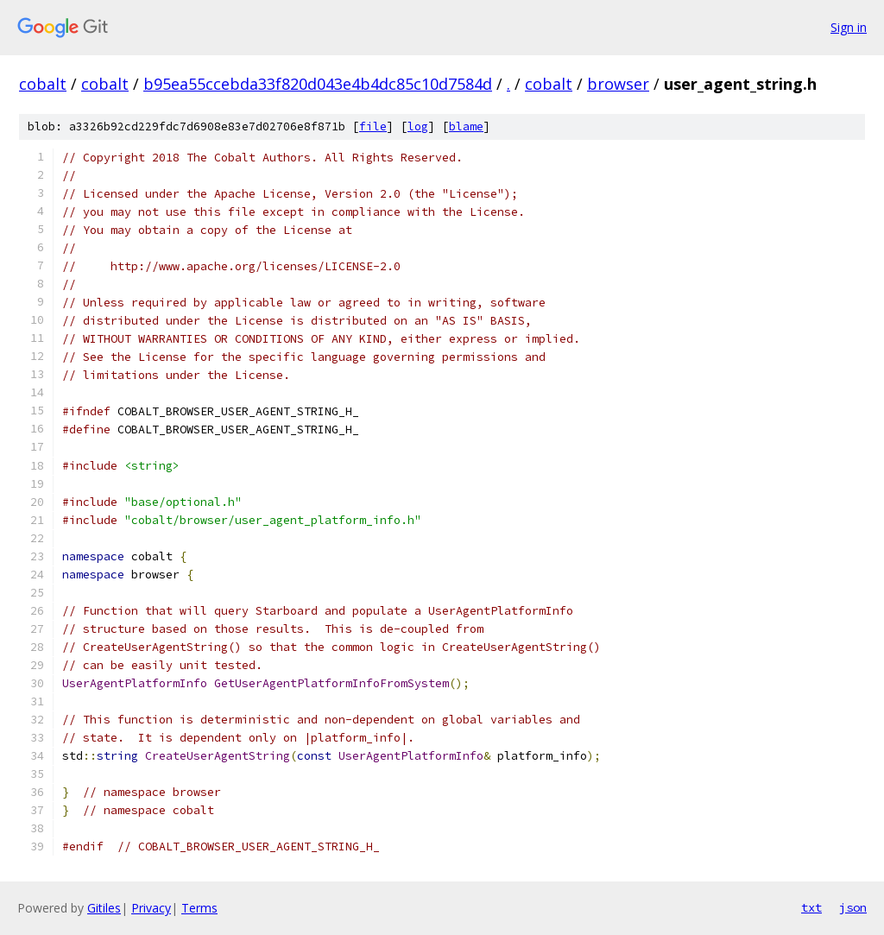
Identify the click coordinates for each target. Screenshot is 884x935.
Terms (199, 908)
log (417, 126)
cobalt (42, 83)
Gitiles (104, 908)
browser (618, 83)
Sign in (848, 27)
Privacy (151, 908)
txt (811, 907)
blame (466, 126)
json (853, 907)
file (373, 126)
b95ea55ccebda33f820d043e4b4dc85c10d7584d (317, 83)
